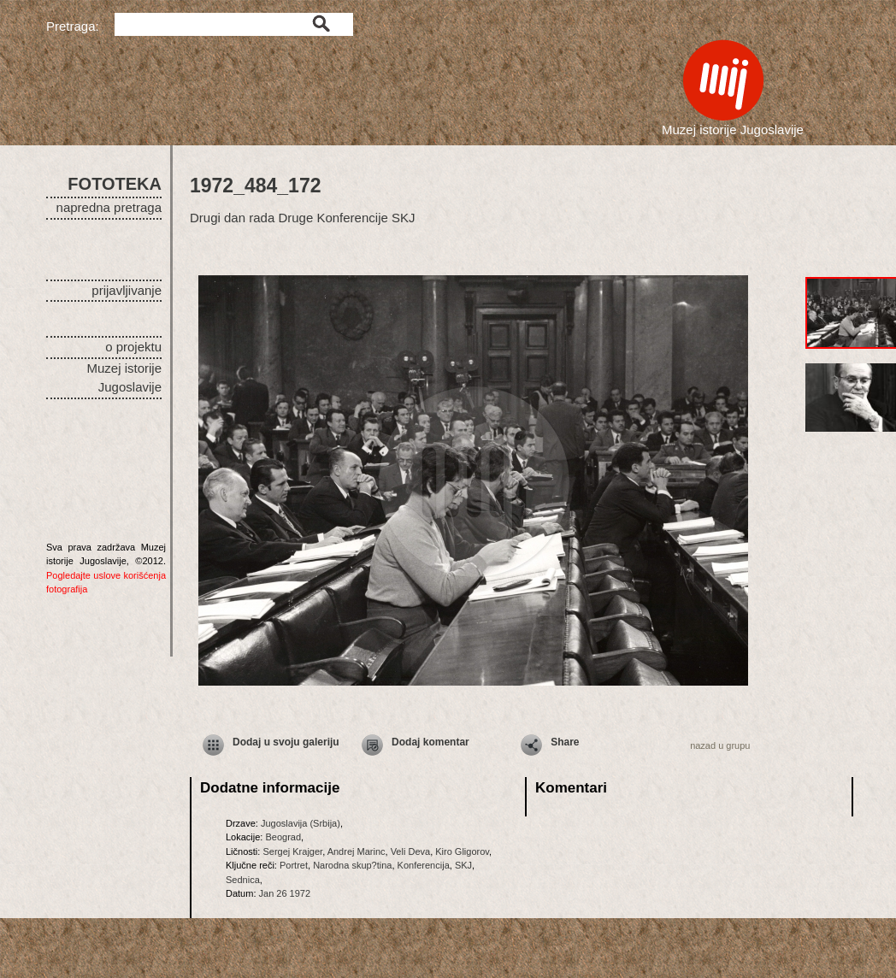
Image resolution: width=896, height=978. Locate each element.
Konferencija (424, 865)
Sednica (243, 880)
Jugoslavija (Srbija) (300, 823)
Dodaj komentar (430, 742)
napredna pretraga (109, 207)
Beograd (283, 837)
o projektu (133, 346)
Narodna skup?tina (352, 865)
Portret (294, 865)
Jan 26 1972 (285, 893)
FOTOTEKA (115, 183)
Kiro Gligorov (462, 851)
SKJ (463, 865)
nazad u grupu (720, 745)
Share (565, 742)
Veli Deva (410, 851)
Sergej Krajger (292, 851)
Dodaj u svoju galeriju (286, 742)
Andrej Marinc (356, 851)
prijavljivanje (126, 290)
